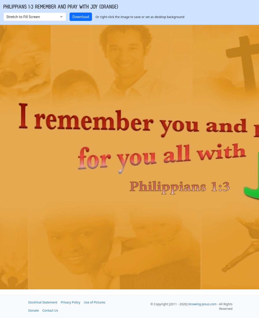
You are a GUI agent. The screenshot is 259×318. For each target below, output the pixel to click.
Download (80, 16)
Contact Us (50, 310)
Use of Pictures (94, 302)
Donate (33, 310)
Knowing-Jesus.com (202, 304)
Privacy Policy (70, 302)
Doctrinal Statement (42, 302)
